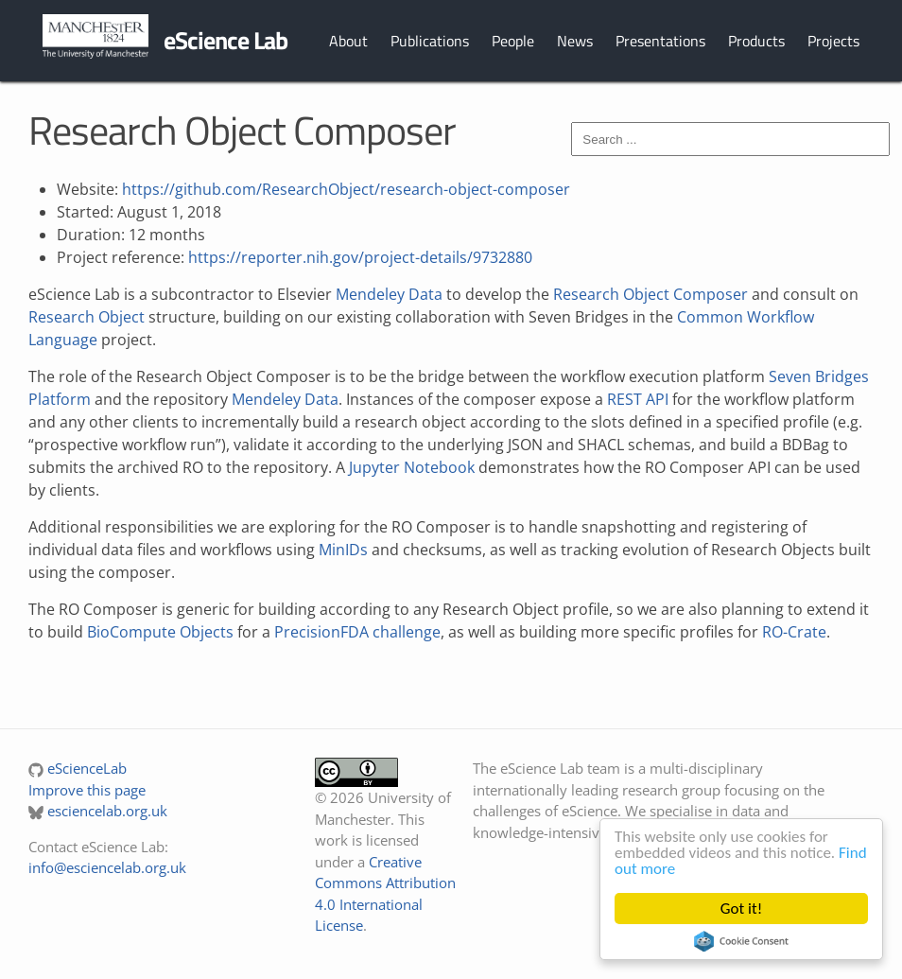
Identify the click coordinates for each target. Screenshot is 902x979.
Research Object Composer (650, 294)
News (575, 40)
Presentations (660, 40)
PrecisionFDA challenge (357, 631)
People (513, 40)
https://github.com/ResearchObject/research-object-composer (346, 189)
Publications (429, 40)
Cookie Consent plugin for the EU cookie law (741, 941)
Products (756, 40)
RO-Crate (794, 631)
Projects (833, 40)
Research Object (86, 316)
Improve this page (87, 789)
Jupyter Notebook (412, 467)
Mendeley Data (389, 294)
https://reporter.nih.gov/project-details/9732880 (360, 257)
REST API (637, 399)
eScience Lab (225, 40)
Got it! (741, 908)
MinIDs (343, 549)
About (348, 40)
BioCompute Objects (160, 631)
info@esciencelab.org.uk (107, 867)
